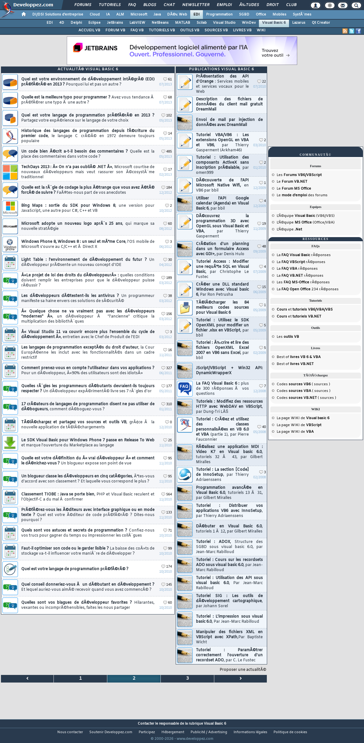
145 (166, 585)
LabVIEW (137, 23)
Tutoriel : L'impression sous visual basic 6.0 (229, 619)
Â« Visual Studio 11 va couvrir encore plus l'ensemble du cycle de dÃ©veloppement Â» (87, 335)
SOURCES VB (216, 30)
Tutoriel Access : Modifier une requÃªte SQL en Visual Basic (222, 269)
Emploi (224, 5)
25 (167, 440)
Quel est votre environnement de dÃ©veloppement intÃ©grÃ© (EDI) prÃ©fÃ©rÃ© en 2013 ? (87, 82)
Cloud (95, 14)
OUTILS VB (189, 30)
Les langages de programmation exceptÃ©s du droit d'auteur (87, 352)
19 (261, 224)
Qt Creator (321, 23)
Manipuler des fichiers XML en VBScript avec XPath (229, 637)
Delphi (76, 23)
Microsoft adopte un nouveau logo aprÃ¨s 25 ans (87, 226)
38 (167, 296)
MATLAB (182, 23)
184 (166, 188)
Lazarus (298, 23)
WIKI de (310, 418)
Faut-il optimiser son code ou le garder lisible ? (87, 551)
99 (167, 549)
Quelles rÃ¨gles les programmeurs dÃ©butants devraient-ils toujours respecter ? (87, 389)
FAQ (132, 5)
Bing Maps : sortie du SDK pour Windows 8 (87, 208)
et (305, 309)
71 (167, 531)
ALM (120, 14)
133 (166, 513)
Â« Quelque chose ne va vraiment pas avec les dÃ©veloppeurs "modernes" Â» (87, 316)
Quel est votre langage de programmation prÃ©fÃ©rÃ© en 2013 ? (87, 118)
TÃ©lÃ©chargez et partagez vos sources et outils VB (87, 425)
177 (166, 386)
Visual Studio (224, 23)
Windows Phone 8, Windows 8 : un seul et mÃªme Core (87, 244)
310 (166, 404)
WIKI (261, 30)
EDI (196, 14)
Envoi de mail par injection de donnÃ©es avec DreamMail (229, 122)
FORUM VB (115, 30)
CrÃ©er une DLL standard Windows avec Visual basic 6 (222, 289)
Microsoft (138, 14)
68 (167, 98)
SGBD (244, 14)
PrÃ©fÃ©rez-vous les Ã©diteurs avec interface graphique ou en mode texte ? (87, 515)
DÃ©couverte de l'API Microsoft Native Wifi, (222, 185)
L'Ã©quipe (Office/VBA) (306, 222)
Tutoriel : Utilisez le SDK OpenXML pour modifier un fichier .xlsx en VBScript (222, 328)
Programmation (219, 14)
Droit (272, 5)
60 (167, 224)
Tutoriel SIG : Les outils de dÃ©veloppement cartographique (229, 601)
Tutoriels (109, 5)
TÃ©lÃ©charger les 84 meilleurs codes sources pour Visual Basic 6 (222, 307)
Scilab (202, 23)
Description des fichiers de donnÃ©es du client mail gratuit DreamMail (229, 104)
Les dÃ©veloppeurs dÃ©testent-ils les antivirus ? (87, 298)
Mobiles (279, 14)
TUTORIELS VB (162, 30)
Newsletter (196, 5)
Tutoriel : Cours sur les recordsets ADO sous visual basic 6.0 (229, 565)
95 (167, 459)
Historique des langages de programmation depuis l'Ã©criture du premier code (87, 136)
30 (167, 260)
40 (261, 427)
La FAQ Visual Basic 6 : (222, 388)
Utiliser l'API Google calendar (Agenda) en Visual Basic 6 (222, 203)
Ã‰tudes (249, 5)
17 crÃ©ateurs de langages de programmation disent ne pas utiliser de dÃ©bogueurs (87, 407)
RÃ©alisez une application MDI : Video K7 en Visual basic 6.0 (229, 454)
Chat (169, 5)
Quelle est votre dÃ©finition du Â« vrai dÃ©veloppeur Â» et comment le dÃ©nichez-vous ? (87, 461)
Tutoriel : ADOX (229, 547)
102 (166, 116)
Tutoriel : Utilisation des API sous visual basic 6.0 (229, 583)
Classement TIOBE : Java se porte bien (87, 497)
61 (167, 80)
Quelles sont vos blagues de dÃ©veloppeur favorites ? (87, 605)
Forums (83, 5)
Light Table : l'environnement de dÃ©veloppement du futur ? (87, 262)
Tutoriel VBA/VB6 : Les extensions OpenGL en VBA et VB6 (222, 143)
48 (261, 247)
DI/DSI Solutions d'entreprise (57, 14)
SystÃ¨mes (302, 14)
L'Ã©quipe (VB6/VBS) (306, 216)
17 (167, 170)
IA (108, 14)
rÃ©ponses (306, 255)
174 (166, 567)
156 (166, 314)
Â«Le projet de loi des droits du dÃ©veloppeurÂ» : (87, 280)
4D (61, 23)
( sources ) (309, 384)
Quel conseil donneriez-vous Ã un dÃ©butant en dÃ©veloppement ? (87, 587)
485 (166, 152)
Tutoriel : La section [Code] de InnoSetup (222, 474)
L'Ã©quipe (289, 229)
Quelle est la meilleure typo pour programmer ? (87, 100)
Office (261, 14)
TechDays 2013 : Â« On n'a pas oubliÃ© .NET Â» (87, 172)
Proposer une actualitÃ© (243, 669)
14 (167, 134)
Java (157, 14)
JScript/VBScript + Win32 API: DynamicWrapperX (229, 371)
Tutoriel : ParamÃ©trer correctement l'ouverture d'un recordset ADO (229, 655)
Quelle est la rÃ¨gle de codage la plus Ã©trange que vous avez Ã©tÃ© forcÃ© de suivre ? (87, 190)
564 (166, 495)
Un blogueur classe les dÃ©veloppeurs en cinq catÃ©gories (87, 479)
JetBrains (115, 23)
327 (166, 368)
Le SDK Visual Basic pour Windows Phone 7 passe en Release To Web (87, 443)
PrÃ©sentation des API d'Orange (222, 84)
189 (166, 278)
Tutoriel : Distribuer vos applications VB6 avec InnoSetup (229, 511)
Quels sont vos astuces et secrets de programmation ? (87, 533)
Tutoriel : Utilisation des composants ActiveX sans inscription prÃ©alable (222, 165)
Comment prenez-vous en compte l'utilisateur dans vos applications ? (87, 371)
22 (261, 82)
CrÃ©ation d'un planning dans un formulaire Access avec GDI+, (222, 249)
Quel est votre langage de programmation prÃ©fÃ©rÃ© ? (75, 569)
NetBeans (160, 23)
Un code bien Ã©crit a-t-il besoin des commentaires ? (87, 154)
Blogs (150, 5)
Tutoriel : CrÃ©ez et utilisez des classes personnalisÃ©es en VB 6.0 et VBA (222, 429)
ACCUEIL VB (89, 30)
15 (261, 287)
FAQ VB (137, 30)
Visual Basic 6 (274, 23)
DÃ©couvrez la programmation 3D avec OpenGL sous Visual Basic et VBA (222, 226)
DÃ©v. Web (177, 14)
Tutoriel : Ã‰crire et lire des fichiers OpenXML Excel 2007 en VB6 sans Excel (222, 350)
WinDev (249, 23)
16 (167, 350)
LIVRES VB (242, 30)
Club (291, 5)
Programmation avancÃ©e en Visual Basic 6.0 (229, 493)
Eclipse (94, 23)
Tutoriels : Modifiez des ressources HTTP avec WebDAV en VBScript (229, 406)
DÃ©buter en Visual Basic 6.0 (229, 529)
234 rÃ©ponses (310, 289)
